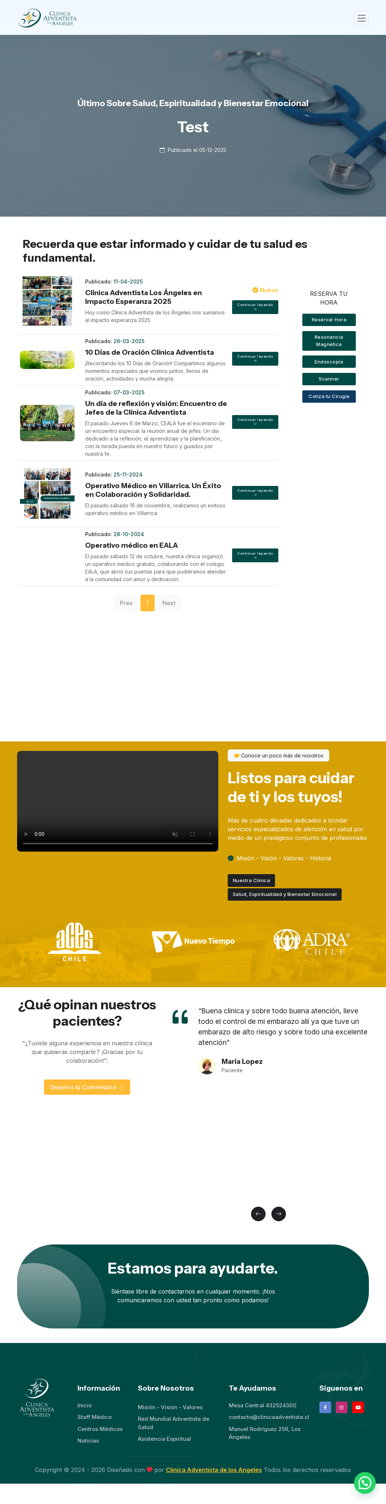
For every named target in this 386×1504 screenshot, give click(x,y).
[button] (258, 1214)
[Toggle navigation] (361, 18)
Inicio (84, 1405)
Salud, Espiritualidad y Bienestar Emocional (285, 894)
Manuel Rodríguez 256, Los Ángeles (265, 1433)
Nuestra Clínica (251, 880)
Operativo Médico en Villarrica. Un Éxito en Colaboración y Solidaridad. (153, 490)
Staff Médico (94, 1416)
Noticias (88, 1440)
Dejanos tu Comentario (87, 1087)
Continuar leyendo (255, 307)
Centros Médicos (100, 1428)
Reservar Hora (329, 319)
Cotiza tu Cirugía (329, 396)
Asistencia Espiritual (164, 1438)
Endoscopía (329, 362)
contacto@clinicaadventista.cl (269, 1416)
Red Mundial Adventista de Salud (173, 1423)
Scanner (329, 379)
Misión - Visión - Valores (170, 1407)
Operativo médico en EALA (131, 545)
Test (193, 127)
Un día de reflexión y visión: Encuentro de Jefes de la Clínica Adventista (156, 408)
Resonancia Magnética (329, 340)
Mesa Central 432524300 (263, 1405)
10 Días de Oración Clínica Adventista (149, 352)
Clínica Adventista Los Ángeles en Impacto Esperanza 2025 (143, 297)
